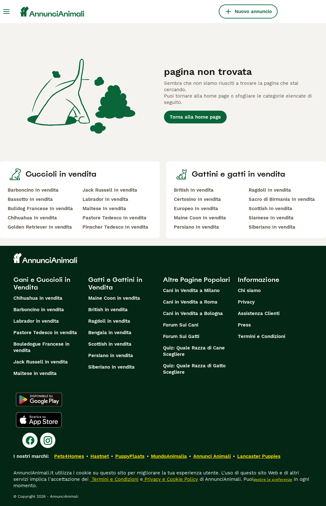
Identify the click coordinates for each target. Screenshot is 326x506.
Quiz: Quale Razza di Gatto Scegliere (194, 369)
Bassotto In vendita (30, 199)
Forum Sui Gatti (181, 336)
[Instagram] (47, 440)
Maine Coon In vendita (200, 218)
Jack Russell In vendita (109, 190)
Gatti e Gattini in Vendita (115, 283)
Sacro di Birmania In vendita (282, 199)
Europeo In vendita (196, 208)
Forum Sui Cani (180, 325)
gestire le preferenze (272, 479)
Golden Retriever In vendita (40, 227)
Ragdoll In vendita (270, 190)
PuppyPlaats (130, 456)
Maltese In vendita (104, 208)
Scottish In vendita (270, 208)
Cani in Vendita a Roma (190, 302)
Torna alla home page (195, 117)
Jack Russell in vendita (40, 362)
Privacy (246, 302)
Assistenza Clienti (259, 313)
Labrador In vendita (105, 199)
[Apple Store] (38, 420)
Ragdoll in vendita (109, 321)
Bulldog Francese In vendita (40, 208)
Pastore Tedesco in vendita (45, 332)
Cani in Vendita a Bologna (193, 313)
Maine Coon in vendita (114, 298)
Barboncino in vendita (38, 309)
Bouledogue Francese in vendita (41, 347)
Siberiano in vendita (111, 367)
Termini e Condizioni (261, 336)
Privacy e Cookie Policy (170, 479)
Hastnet (99, 456)
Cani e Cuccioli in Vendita (41, 283)
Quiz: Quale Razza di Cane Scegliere (194, 351)
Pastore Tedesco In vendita (114, 218)
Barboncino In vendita (33, 190)
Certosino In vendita (197, 199)
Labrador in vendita (36, 321)
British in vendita (108, 309)
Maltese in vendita (35, 373)
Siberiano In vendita (272, 227)
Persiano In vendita (196, 227)
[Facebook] (30, 440)
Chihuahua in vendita (37, 298)
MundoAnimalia (169, 456)
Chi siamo (249, 290)
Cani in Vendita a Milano (191, 290)
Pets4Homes (69, 456)
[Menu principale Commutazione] (6, 11)
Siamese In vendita (271, 218)
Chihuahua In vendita (32, 218)
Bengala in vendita (109, 332)
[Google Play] (39, 399)
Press (244, 325)
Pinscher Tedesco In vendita (115, 227)
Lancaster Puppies (258, 456)
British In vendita (194, 190)
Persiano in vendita (110, 355)
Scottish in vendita (109, 344)
